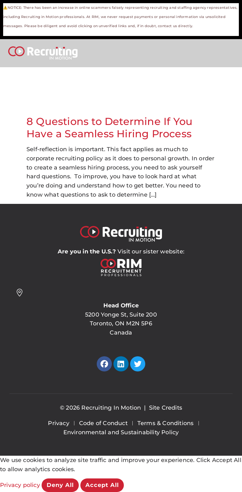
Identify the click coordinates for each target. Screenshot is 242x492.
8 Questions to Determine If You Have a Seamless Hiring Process (109, 127)
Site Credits (165, 407)
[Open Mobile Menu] (226, 52)
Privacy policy (21, 485)
